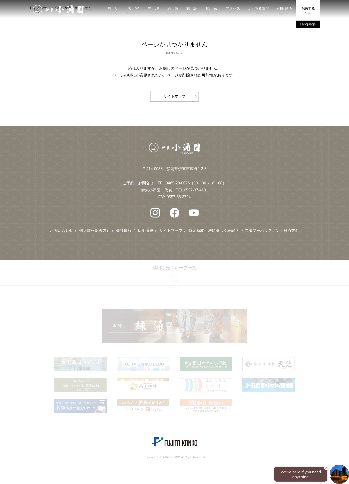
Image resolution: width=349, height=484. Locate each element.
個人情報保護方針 (94, 229)
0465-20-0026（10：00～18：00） (196, 182)
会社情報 (124, 229)
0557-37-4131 (196, 189)
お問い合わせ (61, 229)
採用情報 (145, 229)
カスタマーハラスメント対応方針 (270, 229)
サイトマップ (174, 95)
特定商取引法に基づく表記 (212, 229)
